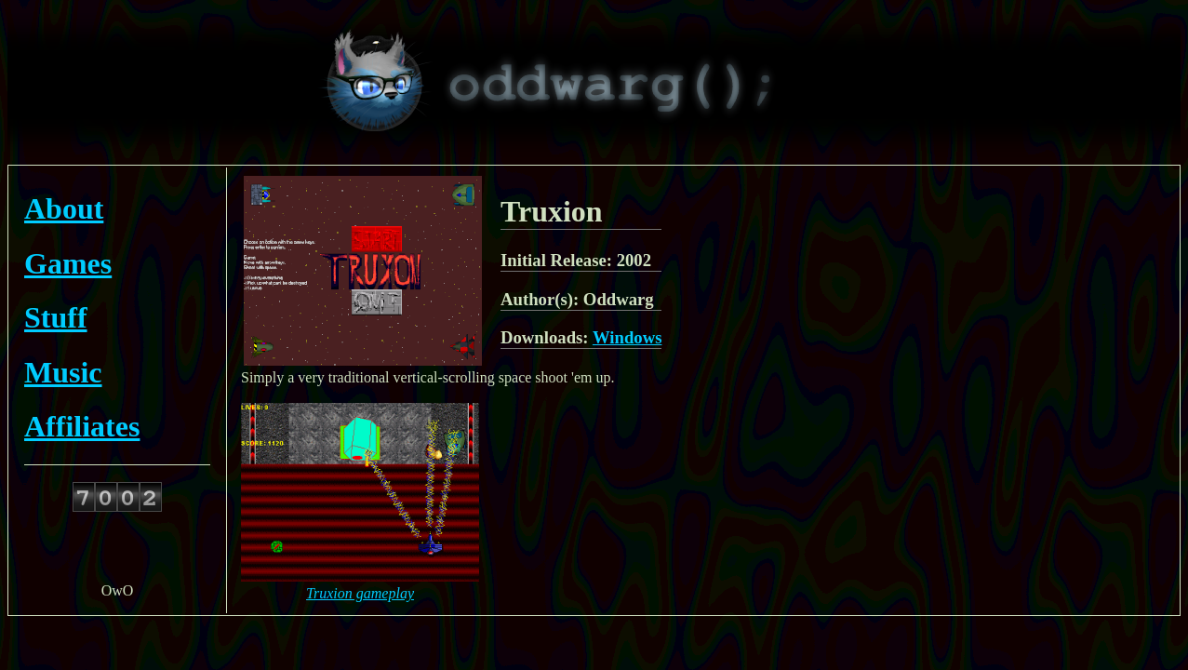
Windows (627, 337)
